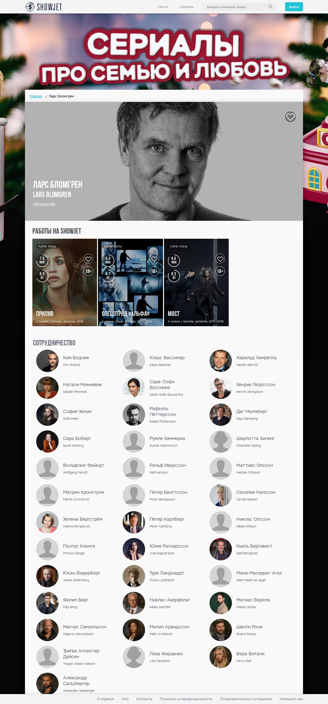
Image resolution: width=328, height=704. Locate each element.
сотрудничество (54, 343)
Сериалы (186, 7)
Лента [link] (163, 7)
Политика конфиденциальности (186, 699)
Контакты (144, 699)
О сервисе (105, 699)
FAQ (125, 699)
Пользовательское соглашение (246, 699)
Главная (35, 96)
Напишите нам (291, 699)
